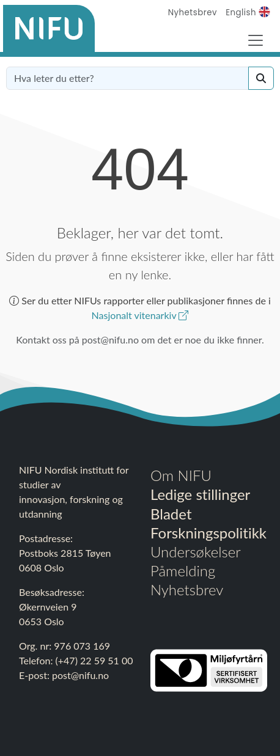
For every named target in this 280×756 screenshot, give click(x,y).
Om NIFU (181, 475)
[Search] (261, 78)
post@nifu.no (80, 675)
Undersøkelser (195, 551)
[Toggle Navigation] (255, 40)
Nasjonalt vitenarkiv (140, 315)
